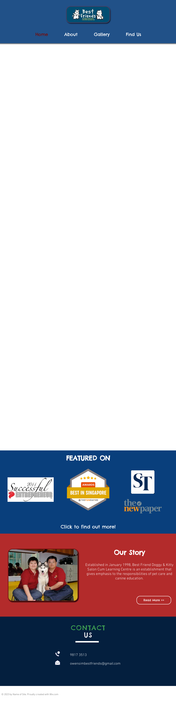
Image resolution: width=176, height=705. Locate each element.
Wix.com (54, 694)
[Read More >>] (153, 600)
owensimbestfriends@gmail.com (95, 664)
